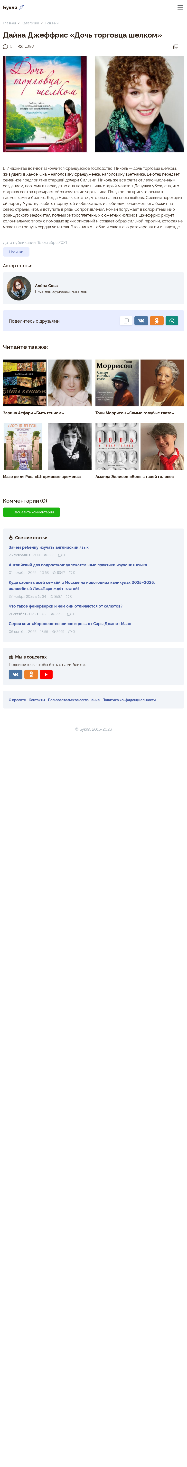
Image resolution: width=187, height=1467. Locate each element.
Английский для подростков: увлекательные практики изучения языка (78, 564)
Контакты (37, 699)
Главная (9, 22)
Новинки (51, 22)
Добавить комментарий (31, 511)
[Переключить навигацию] (180, 7)
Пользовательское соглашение (74, 699)
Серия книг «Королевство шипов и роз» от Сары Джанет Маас (70, 623)
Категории (30, 22)
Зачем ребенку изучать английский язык (49, 547)
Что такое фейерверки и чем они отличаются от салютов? (65, 606)
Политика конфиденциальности (129, 699)
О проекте (17, 699)
